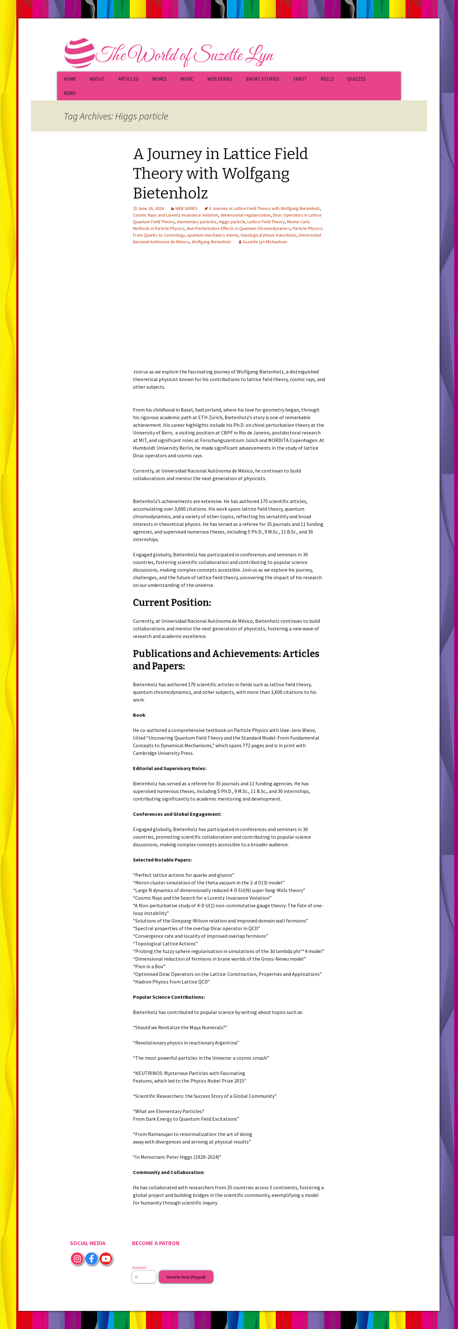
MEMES (159, 79)
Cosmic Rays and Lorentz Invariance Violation (175, 215)
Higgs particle (232, 222)
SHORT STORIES (262, 79)
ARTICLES (128, 79)
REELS (327, 79)
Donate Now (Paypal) (186, 1277)
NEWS (70, 93)
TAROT (300, 79)
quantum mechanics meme (212, 235)
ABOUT (97, 79)
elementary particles (197, 222)
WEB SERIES (219, 79)
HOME (70, 79)
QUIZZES (356, 79)
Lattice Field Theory (266, 222)
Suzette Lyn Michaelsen (265, 242)
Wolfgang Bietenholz (211, 242)
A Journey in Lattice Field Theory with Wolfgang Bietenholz (220, 174)
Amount (139, 1267)
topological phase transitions (268, 235)
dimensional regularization (245, 215)
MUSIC (187, 79)
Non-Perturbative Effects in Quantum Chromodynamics (238, 228)
